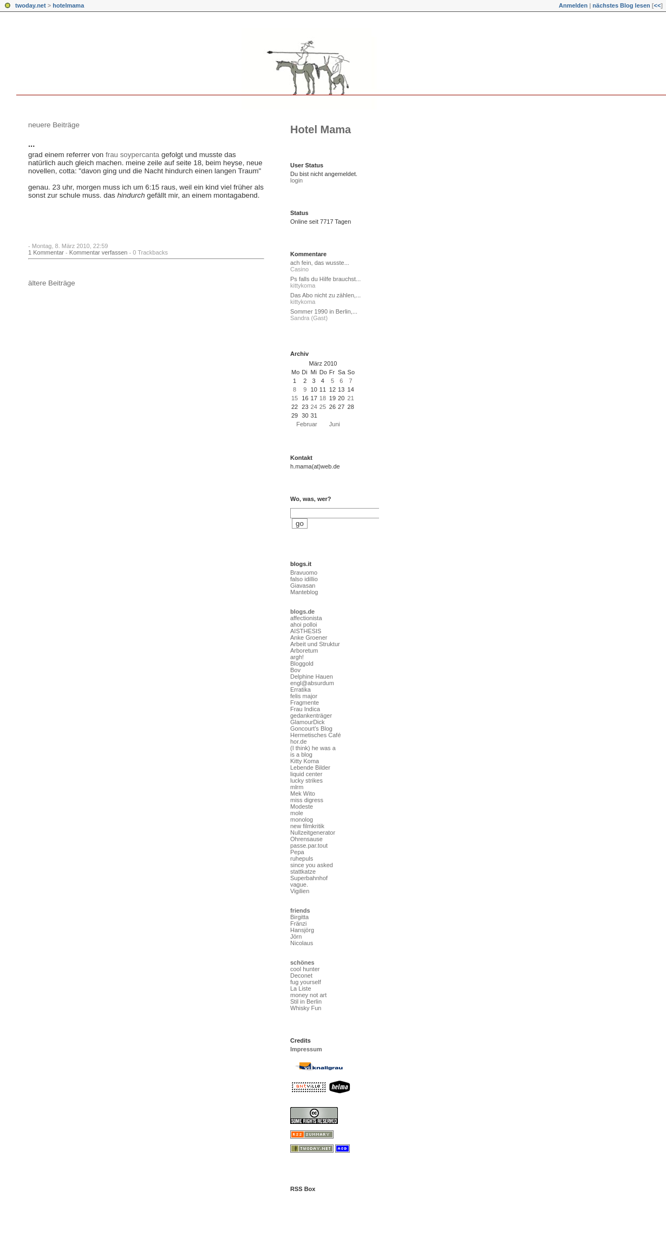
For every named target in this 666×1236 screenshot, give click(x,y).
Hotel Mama (320, 129)
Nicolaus (301, 943)
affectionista (306, 618)
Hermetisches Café (315, 735)
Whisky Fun (305, 1008)
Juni (334, 424)
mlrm (296, 787)
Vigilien (299, 891)
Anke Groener (308, 637)
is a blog (301, 754)
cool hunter (304, 969)
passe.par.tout (309, 845)
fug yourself (305, 982)
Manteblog (304, 592)
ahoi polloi (303, 624)
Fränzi (298, 923)
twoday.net (30, 5)
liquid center (306, 774)
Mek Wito (302, 793)
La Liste (300, 988)
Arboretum (304, 650)
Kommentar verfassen (98, 252)
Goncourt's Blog (311, 728)
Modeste (301, 806)
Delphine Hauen (311, 676)
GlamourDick (307, 722)
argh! (297, 657)
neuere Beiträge (54, 125)
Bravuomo (303, 572)
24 (314, 407)
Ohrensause (306, 839)
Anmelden (573, 5)
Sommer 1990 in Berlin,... (323, 311)
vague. (299, 884)
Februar (306, 424)
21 (351, 398)
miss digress (306, 800)
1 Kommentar (46, 252)
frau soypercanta (132, 155)
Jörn (296, 936)
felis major (303, 696)
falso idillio (304, 579)
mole (296, 813)
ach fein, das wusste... (319, 262)
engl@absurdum (312, 683)
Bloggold (302, 663)
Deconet (301, 975)
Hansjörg (302, 930)
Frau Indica (305, 709)
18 (322, 398)
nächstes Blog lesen (621, 5)
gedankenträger (311, 715)
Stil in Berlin (306, 1001)
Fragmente (304, 702)
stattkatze (303, 871)
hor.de (298, 741)
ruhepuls (301, 858)
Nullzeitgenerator (312, 832)
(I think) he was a (313, 748)
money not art (308, 995)
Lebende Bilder (310, 767)
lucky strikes (306, 780)
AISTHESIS (305, 631)
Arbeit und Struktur (315, 644)
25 (322, 407)
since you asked (311, 865)
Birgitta (299, 917)
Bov (295, 670)
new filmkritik (307, 826)
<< (657, 5)
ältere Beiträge (51, 283)
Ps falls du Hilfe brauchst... (325, 279)
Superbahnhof (309, 878)
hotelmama (68, 5)
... (31, 144)
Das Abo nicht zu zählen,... (325, 295)
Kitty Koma (304, 761)
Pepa (297, 852)
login (296, 180)
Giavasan (302, 585)
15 (294, 398)
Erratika (300, 689)
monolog (301, 819)
